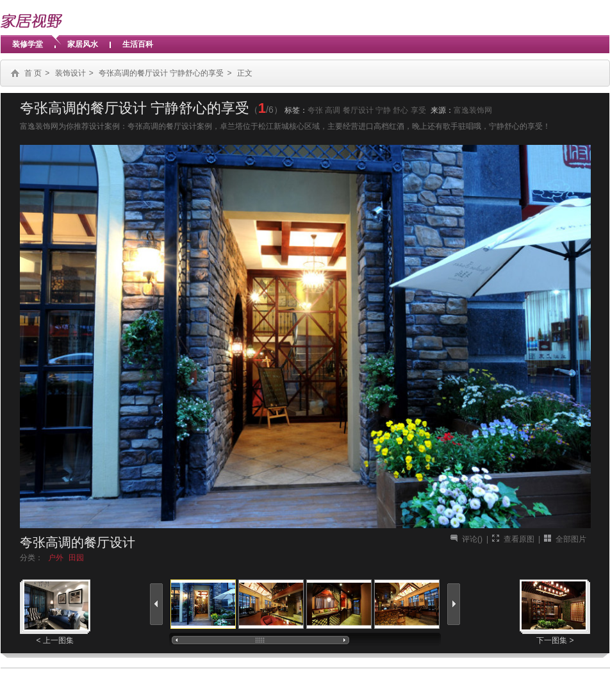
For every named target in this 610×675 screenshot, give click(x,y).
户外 (55, 557)
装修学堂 (27, 44)
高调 (332, 110)
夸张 (315, 110)
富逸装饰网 (473, 110)
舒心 (400, 110)
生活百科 (137, 44)
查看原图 (519, 539)
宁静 (383, 110)
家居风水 (82, 44)
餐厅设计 (358, 110)
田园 (76, 557)
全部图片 (571, 539)
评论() (472, 539)
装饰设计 (70, 73)
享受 (418, 110)
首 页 (33, 73)
